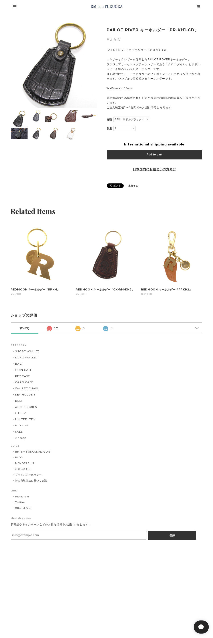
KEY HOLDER (25, 394)
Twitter (20, 502)
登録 (172, 535)
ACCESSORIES (26, 407)
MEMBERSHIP (25, 463)
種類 (109, 119)
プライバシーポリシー (28, 474)
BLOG (19, 457)
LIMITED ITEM (25, 419)
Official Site (23, 508)
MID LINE (22, 425)
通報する (133, 185)
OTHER (20, 413)
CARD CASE (24, 382)
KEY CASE (22, 376)
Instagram (22, 496)
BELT (19, 400)
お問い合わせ (23, 469)
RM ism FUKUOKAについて (33, 451)
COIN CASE (23, 370)
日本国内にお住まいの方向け (154, 169)
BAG (18, 363)
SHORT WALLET (27, 351)
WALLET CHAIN (26, 388)
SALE (19, 431)
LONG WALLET (26, 357)
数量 (109, 128)
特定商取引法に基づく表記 (31, 480)
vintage (20, 437)
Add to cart (154, 154)
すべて (25, 328)
